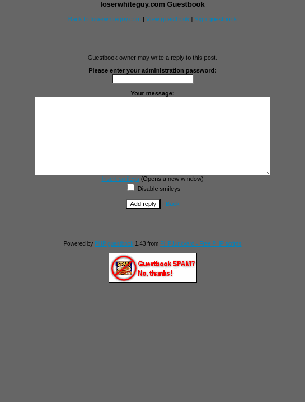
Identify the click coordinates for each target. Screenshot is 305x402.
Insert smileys (120, 193)
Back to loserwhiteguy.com (104, 19)
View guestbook (167, 19)
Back (172, 219)
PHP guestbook (114, 259)
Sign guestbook (215, 19)
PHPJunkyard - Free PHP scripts (200, 259)
